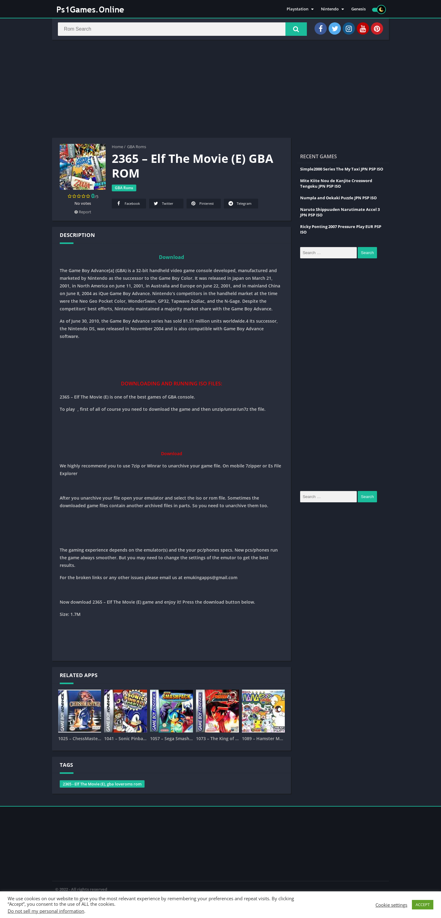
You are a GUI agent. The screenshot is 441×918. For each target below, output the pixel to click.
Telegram (239, 204)
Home (117, 148)
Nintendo (330, 9)
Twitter (163, 204)
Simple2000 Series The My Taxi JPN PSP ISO (341, 170)
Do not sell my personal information (46, 911)
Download (171, 258)
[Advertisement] (220, 90)
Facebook (127, 204)
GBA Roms (136, 148)
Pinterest (202, 204)
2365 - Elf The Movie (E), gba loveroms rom (102, 785)
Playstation (297, 9)
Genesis (358, 9)
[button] (294, 29)
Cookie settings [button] (391, 905)
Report (82, 213)
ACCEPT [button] (423, 904)
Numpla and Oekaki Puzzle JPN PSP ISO (338, 199)
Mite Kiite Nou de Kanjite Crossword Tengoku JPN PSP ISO (336, 184)
